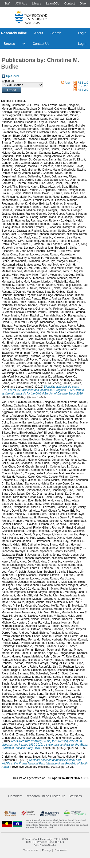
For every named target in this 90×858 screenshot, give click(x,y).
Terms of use (30, 850)
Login (82, 33)
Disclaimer (61, 850)
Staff (7, 3)
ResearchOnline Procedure (45, 796)
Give (83, 3)
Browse (9, 43)
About (38, 33)
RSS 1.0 (83, 82)
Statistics (75, 796)
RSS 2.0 (83, 86)
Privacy (46, 850)
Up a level (12, 76)
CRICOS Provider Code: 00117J (45, 842)
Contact (69, 3)
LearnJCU (53, 3)
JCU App (21, 3)
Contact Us (41, 43)
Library (36, 3)
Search (56, 33)
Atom (68, 82)
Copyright (15, 796)
